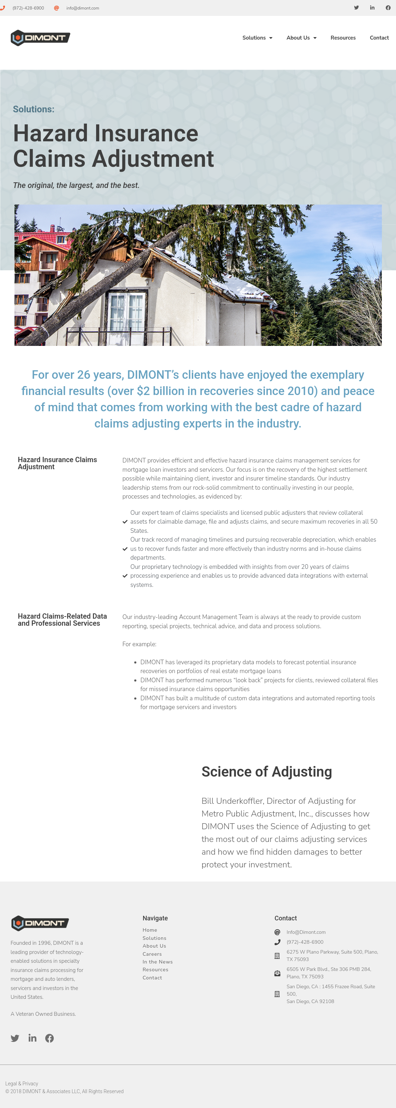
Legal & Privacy (21, 1083)
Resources (343, 37)
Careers (152, 954)
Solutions (257, 38)
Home (150, 930)
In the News (158, 961)
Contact (379, 37)
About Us (301, 38)
